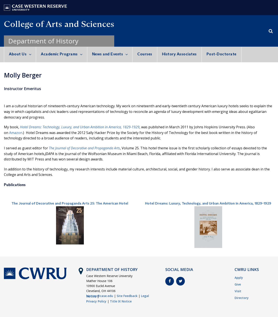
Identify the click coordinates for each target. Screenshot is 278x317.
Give (238, 284)
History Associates (179, 54)
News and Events (107, 54)
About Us (17, 54)
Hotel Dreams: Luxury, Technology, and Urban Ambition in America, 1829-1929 (208, 203)
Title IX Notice (121, 301)
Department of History (43, 40)
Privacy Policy (96, 301)
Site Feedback (127, 296)
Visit (238, 291)
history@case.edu (99, 296)
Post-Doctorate (222, 54)
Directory (242, 298)
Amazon (15, 132)
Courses (144, 54)
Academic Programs (59, 54)
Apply (239, 278)
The (52, 148)
